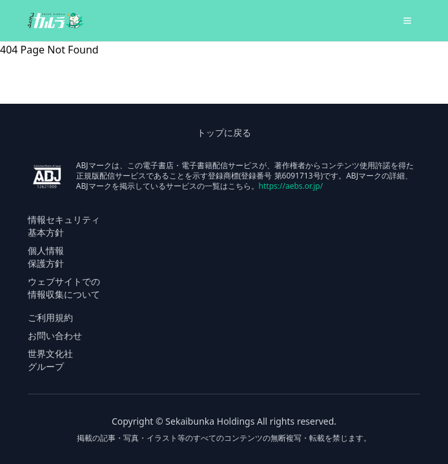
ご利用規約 (50, 317)
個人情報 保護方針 (46, 256)
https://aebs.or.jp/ (291, 185)
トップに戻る (224, 132)
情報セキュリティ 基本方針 (64, 225)
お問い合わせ (55, 335)
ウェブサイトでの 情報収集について (64, 287)
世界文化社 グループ (50, 359)
